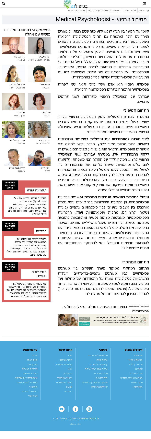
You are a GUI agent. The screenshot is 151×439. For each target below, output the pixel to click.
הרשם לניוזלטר (29, 396)
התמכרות (138, 391)
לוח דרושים (102, 382)
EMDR (69, 391)
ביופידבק (68, 378)
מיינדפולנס (137, 387)
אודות (34, 360)
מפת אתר (32, 400)
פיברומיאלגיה (136, 378)
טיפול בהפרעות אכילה (96, 373)
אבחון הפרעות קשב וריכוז (95, 387)
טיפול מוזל (102, 364)
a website (75, 430)
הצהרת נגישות (30, 378)
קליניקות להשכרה (98, 369)
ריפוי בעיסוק (66, 364)
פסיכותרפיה (140, 316)
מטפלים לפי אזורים (98, 360)
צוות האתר (32, 364)
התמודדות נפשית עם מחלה (107, 311)
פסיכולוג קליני (135, 364)
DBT (70, 373)
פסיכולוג (138, 360)
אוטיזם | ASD (136, 369)
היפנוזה (68, 396)
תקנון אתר (32, 369)
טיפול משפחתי (64, 382)
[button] (6, 6)
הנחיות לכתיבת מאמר (26, 387)
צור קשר (33, 391)
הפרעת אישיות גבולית (131, 382)
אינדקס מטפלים (99, 391)
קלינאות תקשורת (63, 369)
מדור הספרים (101, 378)
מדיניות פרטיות (29, 373)
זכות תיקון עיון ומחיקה (26, 382)
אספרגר (139, 373)
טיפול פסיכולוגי (74, 311)
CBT (70, 360)
